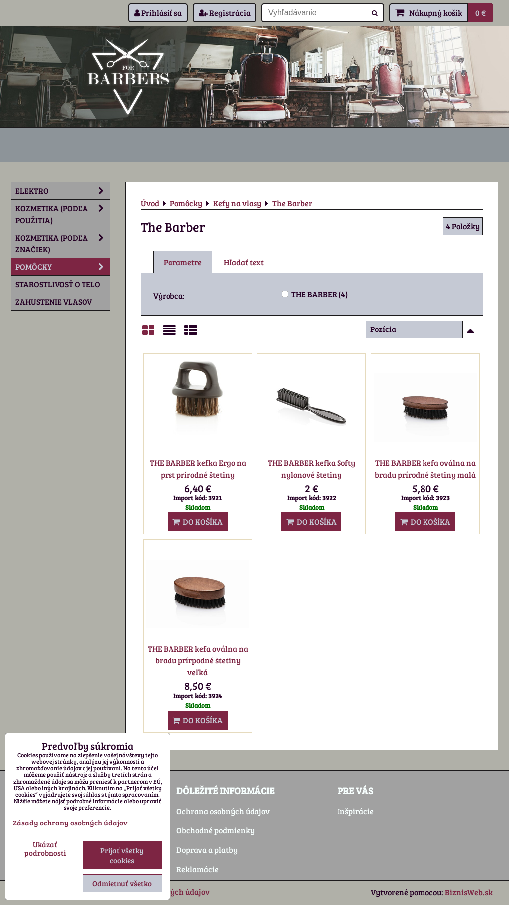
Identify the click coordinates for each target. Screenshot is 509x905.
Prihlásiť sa (158, 12)
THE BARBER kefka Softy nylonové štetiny (311, 468)
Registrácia (225, 12)
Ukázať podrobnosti (45, 848)
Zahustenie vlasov (53, 301)
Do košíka (197, 521)
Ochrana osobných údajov (223, 811)
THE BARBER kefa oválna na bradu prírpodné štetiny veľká (198, 660)
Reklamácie (197, 869)
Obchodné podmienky (215, 830)
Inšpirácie (356, 811)
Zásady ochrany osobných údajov (70, 822)
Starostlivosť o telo (57, 284)
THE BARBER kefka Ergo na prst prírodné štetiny (198, 468)
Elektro (62, 190)
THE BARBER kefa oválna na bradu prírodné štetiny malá (425, 468)
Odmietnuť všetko (122, 883)
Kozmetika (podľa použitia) (62, 214)
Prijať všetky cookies (122, 855)
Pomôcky (62, 266)
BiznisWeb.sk (469, 892)
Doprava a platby (207, 849)
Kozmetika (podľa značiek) (62, 243)
